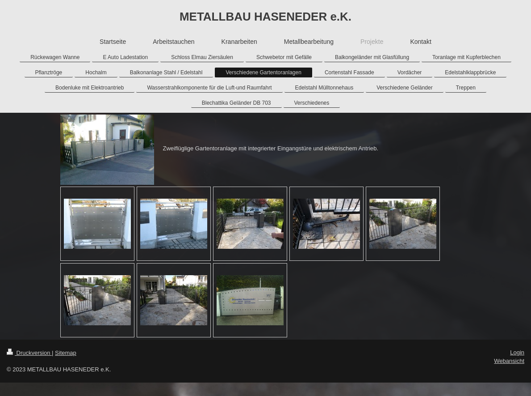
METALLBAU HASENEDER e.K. (265, 16)
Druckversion (29, 352)
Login (517, 352)
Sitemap (65, 352)
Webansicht (509, 361)
